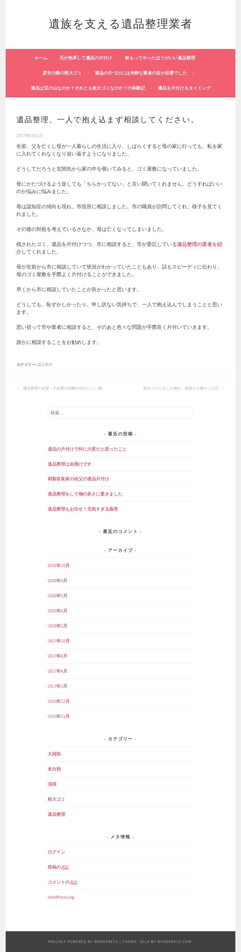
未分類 (54, 769)
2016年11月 (59, 716)
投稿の (58, 867)
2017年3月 (57, 686)
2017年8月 (57, 656)
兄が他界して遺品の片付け (85, 58)
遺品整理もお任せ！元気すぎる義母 (83, 509)
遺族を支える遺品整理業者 (121, 22)
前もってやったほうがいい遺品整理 (160, 58)
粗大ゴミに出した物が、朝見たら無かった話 (184, 388)
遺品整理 (44, 364)
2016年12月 (59, 701)
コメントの (62, 882)
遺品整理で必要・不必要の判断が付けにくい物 (59, 388)
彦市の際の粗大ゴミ (62, 73)
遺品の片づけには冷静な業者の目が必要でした (141, 73)
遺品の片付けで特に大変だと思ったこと (87, 449)
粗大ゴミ (56, 799)
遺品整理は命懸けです (70, 464)
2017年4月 (57, 671)
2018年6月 (57, 580)
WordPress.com (174, 941)
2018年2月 (57, 625)
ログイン (56, 852)
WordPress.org (61, 897)
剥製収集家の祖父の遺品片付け (78, 478)
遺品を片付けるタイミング (184, 88)
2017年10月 (59, 641)
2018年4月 (57, 610)
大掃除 (54, 754)
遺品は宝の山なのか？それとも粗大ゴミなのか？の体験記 (88, 88)
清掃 (52, 784)
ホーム (40, 58)
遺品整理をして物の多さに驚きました (85, 494)
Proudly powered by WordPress (83, 941)
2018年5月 (57, 595)
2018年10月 (59, 565)
